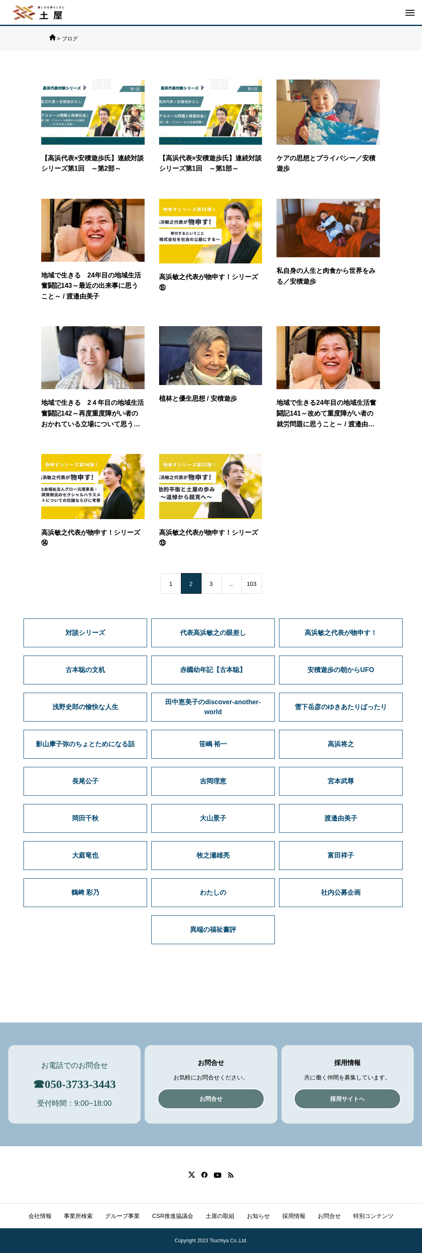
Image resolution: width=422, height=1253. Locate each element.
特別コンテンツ (373, 1216)
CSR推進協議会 (172, 1216)
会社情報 (40, 1216)
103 (251, 584)
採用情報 (293, 1216)
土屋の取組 (220, 1216)
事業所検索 (78, 1216)
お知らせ (258, 1216)
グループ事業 (122, 1216)
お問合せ (329, 1216)
